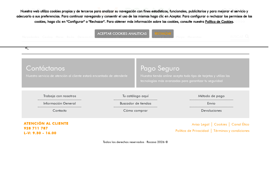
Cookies (220, 124)
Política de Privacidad (192, 130)
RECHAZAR (163, 33)
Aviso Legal (200, 124)
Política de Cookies (219, 21)
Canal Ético (240, 124)
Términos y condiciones (231, 130)
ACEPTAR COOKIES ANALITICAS (122, 33)
